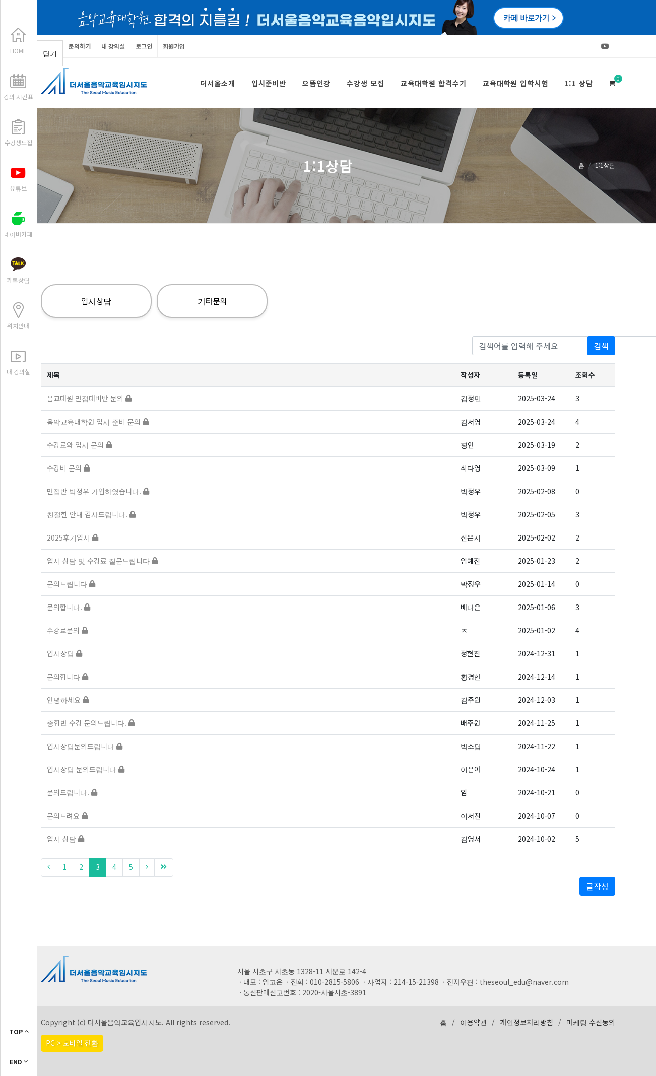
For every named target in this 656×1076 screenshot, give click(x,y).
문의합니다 (67, 676)
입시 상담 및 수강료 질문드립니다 (102, 561)
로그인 (144, 46)
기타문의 (212, 300)
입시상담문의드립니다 (84, 746)
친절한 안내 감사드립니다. (91, 514)
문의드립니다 (71, 584)
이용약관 (473, 1022)
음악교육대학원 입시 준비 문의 (98, 422)
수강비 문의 (68, 468)
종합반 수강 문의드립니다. (91, 723)
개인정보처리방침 (526, 1022)
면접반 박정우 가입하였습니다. (98, 491)
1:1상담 (605, 165)
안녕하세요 (68, 700)
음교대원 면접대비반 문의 (89, 398)
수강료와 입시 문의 (79, 445)
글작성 (597, 886)
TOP (19, 1031)
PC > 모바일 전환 (72, 1043)
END (19, 1061)
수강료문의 (67, 630)
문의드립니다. (72, 792)
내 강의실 (113, 46)
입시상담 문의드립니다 (85, 769)
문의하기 (80, 46)
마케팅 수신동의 (590, 1022)
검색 (601, 346)
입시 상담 (65, 839)
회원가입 (174, 46)
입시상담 (96, 300)
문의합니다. (68, 607)
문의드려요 (67, 816)
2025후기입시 (72, 537)
